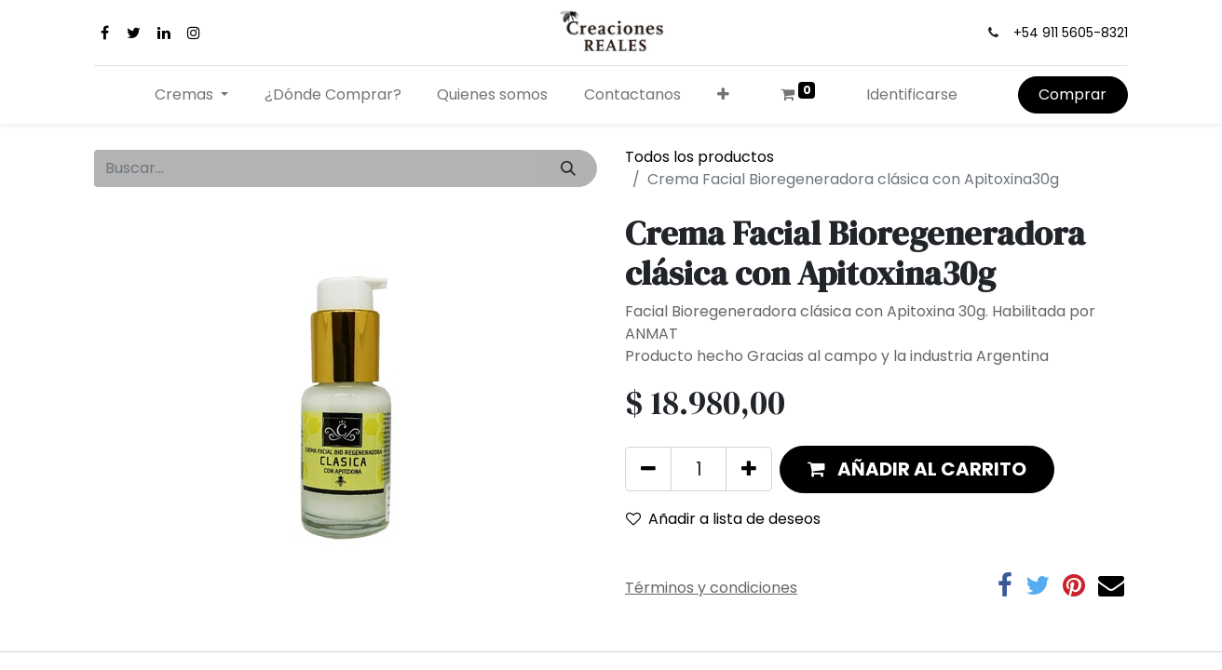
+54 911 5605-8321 (1070, 32)
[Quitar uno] (648, 469)
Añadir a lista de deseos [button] (723, 518)
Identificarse (911, 94)
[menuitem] (332, 94)
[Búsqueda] (568, 168)
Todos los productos (699, 157)
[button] (723, 94)
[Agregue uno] (749, 469)
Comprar (1073, 94)
